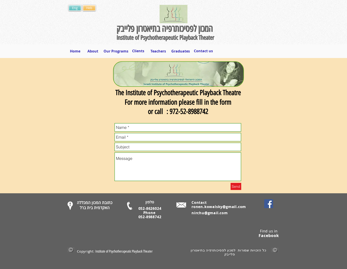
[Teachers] (158, 51)
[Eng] (75, 8)
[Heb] (89, 8)
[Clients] (138, 50)
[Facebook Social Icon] (268, 203)
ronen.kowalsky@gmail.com (218, 206)
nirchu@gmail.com (209, 212)
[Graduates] (180, 51)
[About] (92, 51)
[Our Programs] (116, 51)
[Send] (236, 186)
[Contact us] (203, 50)
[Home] (75, 51)
